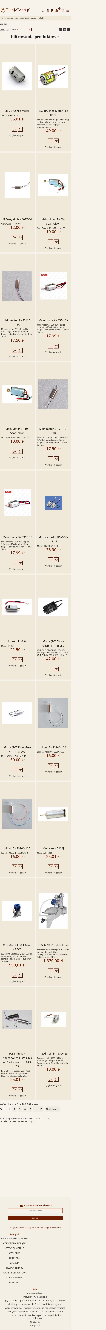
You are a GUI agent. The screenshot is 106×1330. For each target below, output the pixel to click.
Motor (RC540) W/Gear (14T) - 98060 (26, 707)
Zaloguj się (37, 1256)
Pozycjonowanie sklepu (37, 1234)
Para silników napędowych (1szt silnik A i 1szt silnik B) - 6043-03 (26, 1004)
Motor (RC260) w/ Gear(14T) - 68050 (78, 608)
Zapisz (53, 1155)
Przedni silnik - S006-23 (77, 1002)
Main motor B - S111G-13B (77, 404)
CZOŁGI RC (18, 1190)
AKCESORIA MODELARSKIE (26, 12)
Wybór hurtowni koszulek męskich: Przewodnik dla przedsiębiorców (37, 1252)
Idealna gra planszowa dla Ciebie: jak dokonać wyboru (37, 1241)
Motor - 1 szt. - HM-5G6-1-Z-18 (77, 506)
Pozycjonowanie (35, 1165)
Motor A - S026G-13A (78, 707)
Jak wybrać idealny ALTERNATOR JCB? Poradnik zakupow (37, 1249)
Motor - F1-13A (26, 608)
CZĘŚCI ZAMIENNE (18, 1185)
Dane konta (18, 1277)
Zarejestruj (37, 1260)
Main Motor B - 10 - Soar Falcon (26, 404)
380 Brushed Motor (26, 104)
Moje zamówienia (18, 1270)
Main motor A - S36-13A (77, 303)
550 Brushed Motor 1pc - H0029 (77, 104)
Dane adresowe (18, 1281)
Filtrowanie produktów (50, 30)
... (36, 1046)
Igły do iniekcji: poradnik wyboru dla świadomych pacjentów (37, 1237)
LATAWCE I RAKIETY (19, 1214)
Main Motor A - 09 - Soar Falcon (77, 206)
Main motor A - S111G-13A (26, 303)
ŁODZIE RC (18, 1219)
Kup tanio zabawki (37, 1230)
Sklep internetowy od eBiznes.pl (53, 1311)
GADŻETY (18, 1200)
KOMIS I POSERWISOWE (19, 1210)
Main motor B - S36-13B (26, 506)
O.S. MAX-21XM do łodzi (77, 900)
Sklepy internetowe (51, 1165)
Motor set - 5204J (77, 804)
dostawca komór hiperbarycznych (29, 1316)
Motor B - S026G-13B (26, 804)
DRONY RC (18, 1195)
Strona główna (8, 12)
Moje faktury (18, 1273)
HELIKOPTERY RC (18, 1205)
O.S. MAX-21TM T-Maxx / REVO (26, 900)
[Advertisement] (53, 1081)
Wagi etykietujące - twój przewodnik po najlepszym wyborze (37, 1245)
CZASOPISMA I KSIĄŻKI (18, 1180)
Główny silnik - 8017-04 (26, 206)
